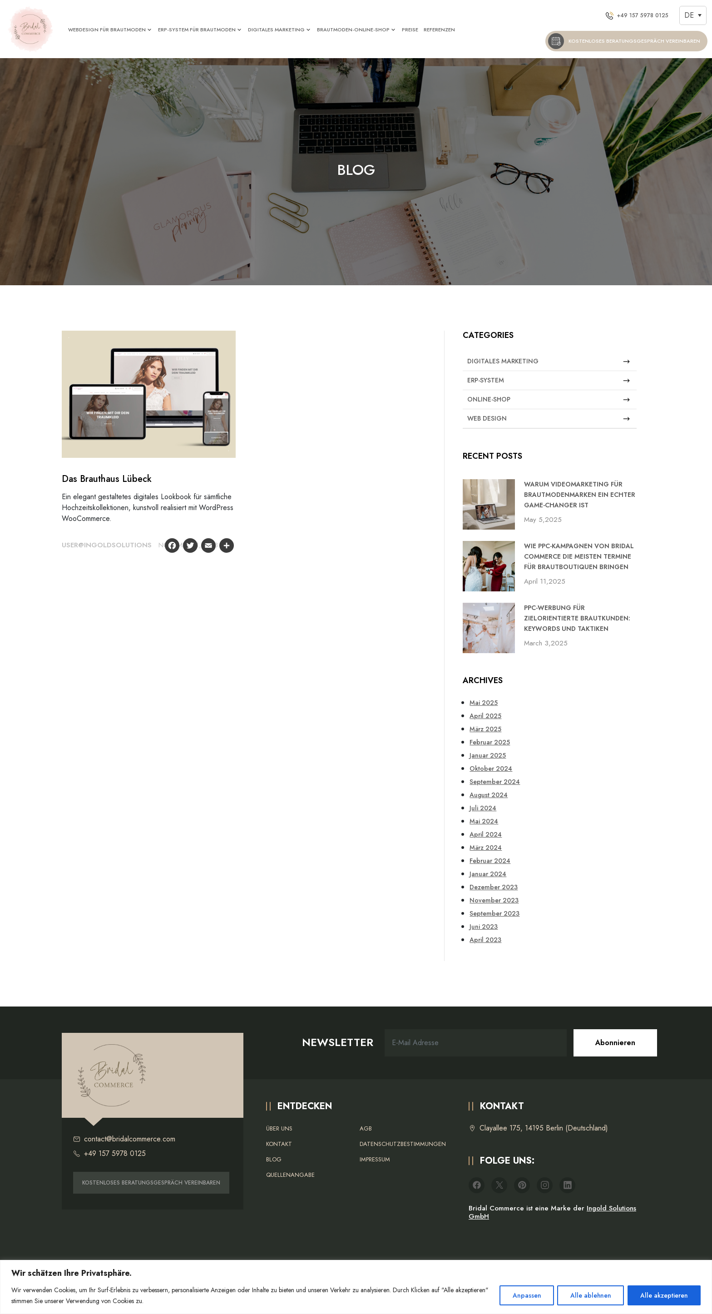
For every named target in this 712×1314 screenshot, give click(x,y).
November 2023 (494, 900)
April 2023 (485, 939)
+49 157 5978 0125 (109, 1153)
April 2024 (486, 834)
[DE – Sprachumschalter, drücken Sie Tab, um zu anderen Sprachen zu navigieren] (693, 15)
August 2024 (489, 794)
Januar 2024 (488, 873)
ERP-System (548, 380)
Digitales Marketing (548, 361)
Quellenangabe (290, 1174)
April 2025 (485, 715)
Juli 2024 (483, 808)
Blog (274, 1159)
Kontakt (279, 1144)
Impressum (375, 1159)
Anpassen (524, 1295)
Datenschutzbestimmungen (403, 1144)
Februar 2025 (490, 742)
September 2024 (495, 781)
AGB (366, 1128)
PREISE (410, 29)
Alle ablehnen (589, 1295)
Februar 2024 (490, 860)
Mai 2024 (484, 821)
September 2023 (494, 913)
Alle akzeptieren (663, 1295)
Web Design (548, 418)
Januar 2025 (488, 755)
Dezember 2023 (494, 887)
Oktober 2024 (491, 768)
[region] (356, 1287)
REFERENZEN (439, 29)
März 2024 (486, 847)
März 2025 (485, 729)
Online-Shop (548, 399)
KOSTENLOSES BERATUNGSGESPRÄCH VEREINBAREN (151, 1183)
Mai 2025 (484, 702)
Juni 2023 (484, 926)
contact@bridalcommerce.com (124, 1139)
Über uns (279, 1128)
